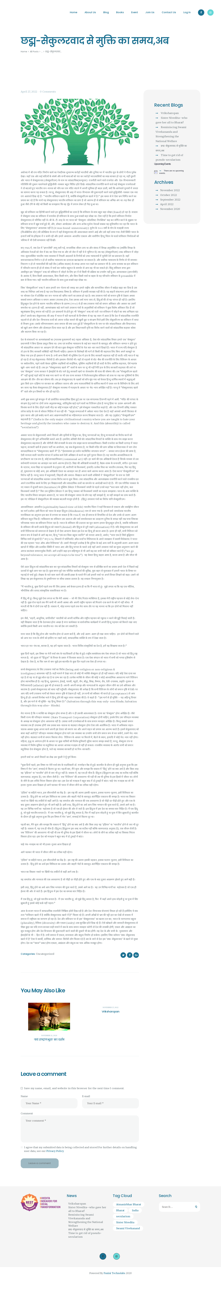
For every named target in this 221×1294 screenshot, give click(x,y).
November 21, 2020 (49, 1036)
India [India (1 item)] (135, 1210)
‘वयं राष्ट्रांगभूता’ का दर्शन (49, 1039)
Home (24, 51)
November (170, 190)
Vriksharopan (110, 1011)
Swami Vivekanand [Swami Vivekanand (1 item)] (128, 1228)
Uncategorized (45, 953)
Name (24, 1096)
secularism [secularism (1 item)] (123, 1216)
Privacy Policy (55, 1151)
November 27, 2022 (110, 1007)
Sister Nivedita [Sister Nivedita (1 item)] (125, 1222)
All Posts (34, 51)
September (170, 199)
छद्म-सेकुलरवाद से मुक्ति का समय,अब (86, 1229)
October (168, 195)
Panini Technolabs (115, 1273)
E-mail (86, 1096)
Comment (27, 1113)
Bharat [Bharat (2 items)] (120, 1210)
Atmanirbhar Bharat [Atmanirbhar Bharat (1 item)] (128, 1204)
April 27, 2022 (29, 91)
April (167, 204)
